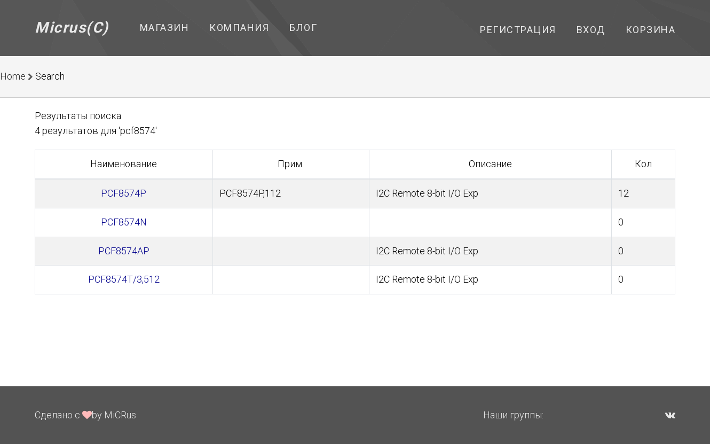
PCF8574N (124, 222)
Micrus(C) (72, 27)
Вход (591, 29)
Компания (239, 27)
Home (13, 76)
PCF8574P (123, 193)
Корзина (651, 29)
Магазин (165, 27)
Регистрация (518, 29)
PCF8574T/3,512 (124, 279)
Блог (303, 27)
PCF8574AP (123, 250)
